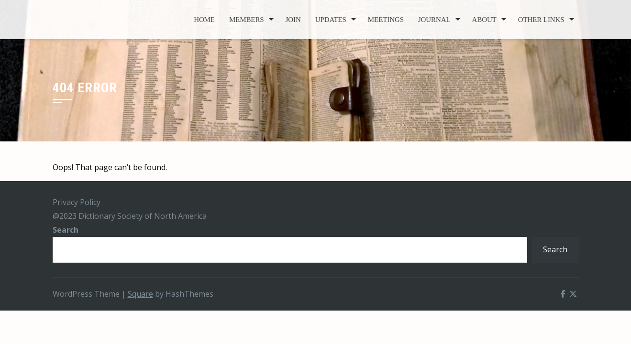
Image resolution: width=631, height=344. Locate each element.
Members (246, 19)
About (484, 19)
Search (65, 230)
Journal (434, 19)
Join (293, 19)
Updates (330, 19)
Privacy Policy (76, 202)
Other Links (541, 19)
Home (204, 19)
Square (140, 294)
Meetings (386, 19)
